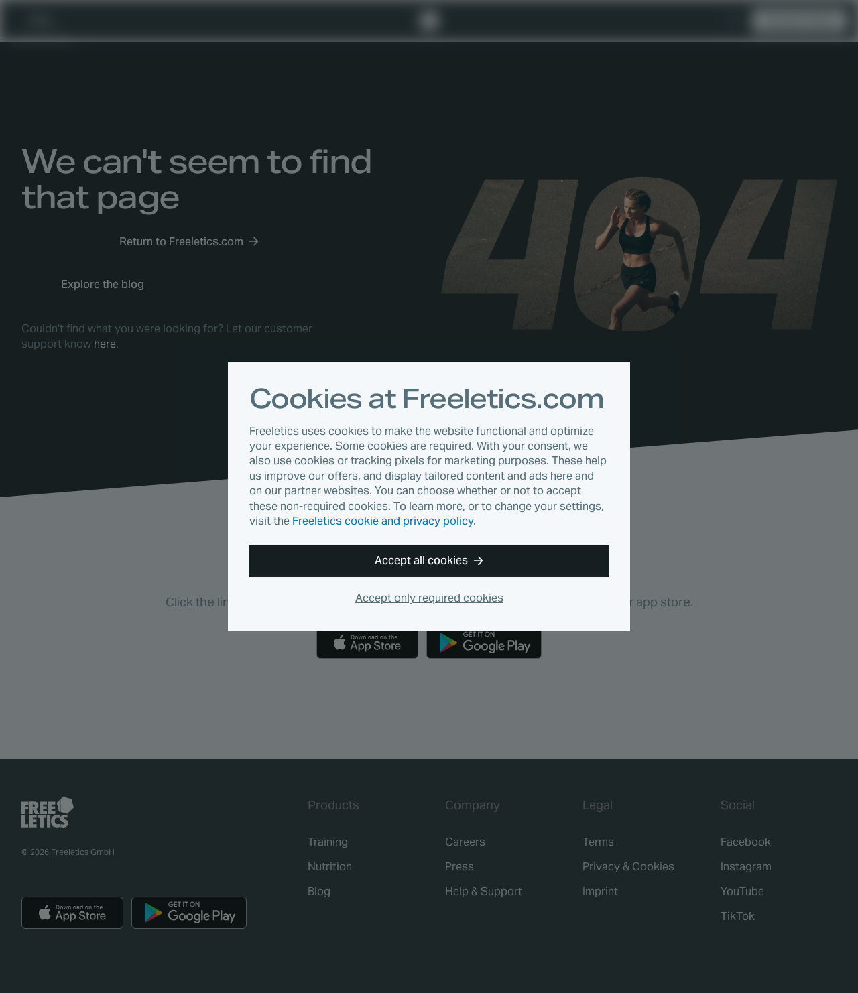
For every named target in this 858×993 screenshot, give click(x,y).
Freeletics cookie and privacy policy (382, 521)
